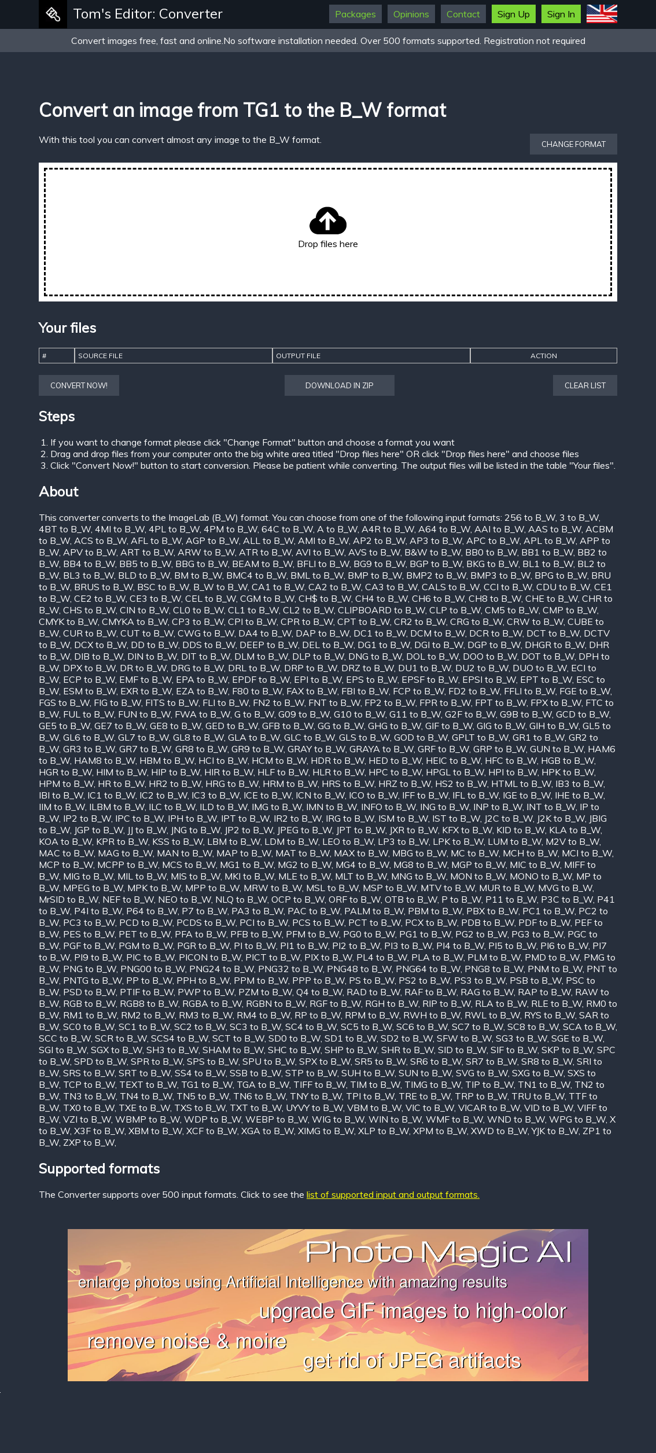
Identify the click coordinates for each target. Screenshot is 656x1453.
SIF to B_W (514, 1049)
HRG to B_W (232, 783)
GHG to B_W (394, 725)
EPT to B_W (546, 679)
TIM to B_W (375, 1084)
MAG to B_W (125, 853)
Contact (463, 14)
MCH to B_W (530, 853)
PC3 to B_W (89, 922)
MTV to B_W (448, 887)
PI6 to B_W (564, 945)
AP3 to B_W (436, 540)
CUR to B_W (89, 633)
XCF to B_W (211, 1130)
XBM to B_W (155, 1130)
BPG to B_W (561, 575)
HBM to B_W (166, 760)
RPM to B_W (372, 1015)
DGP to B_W (494, 644)
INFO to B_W (388, 806)
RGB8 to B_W (149, 1003)
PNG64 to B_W (428, 968)
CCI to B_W (508, 587)
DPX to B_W (89, 668)
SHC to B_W (294, 1049)
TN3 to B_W (89, 1096)
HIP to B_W (175, 772)
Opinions (411, 14)
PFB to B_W (256, 934)
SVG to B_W (482, 1073)
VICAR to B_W (489, 1107)
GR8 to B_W (201, 749)
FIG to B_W (117, 702)
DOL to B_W (432, 656)
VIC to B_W (430, 1107)
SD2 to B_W (407, 1038)
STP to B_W (311, 1073)
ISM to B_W (403, 818)
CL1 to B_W (253, 610)
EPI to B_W (318, 679)
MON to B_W (478, 876)
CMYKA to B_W (135, 621)
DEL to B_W (327, 644)
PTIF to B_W (147, 992)
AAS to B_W (554, 529)
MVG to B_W (565, 887)
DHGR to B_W (555, 644)
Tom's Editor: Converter (148, 13)
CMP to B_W (570, 610)
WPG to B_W (577, 1119)
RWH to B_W (431, 1015)
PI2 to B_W (356, 945)
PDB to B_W (487, 922)
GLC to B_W (309, 737)
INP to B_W (497, 806)
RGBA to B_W (212, 1003)
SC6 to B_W (422, 1026)
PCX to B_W (431, 922)
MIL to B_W (142, 876)
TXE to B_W (144, 1107)
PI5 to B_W (512, 945)
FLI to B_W (225, 702)
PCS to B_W (318, 922)
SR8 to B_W (547, 1061)
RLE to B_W (556, 1003)
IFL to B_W (475, 795)
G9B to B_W (526, 714)
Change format (573, 144)
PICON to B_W (210, 957)
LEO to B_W (348, 841)
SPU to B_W (268, 1061)
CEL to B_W (210, 598)
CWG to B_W (206, 633)
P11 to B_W (511, 899)
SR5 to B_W (380, 1061)
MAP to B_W (243, 853)
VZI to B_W (87, 1119)
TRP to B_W (481, 1096)
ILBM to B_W (117, 806)
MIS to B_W (195, 876)
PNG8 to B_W (494, 968)
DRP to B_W (310, 668)
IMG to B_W (277, 806)
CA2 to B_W (334, 587)
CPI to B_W (252, 621)
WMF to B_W (454, 1119)
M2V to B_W (572, 841)
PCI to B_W (263, 922)
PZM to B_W (265, 992)
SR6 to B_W (436, 1061)
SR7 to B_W (491, 1061)
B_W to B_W (220, 587)
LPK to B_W (458, 841)
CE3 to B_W (155, 598)
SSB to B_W (255, 1073)
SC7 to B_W (477, 1026)
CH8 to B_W (495, 598)
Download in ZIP (339, 385)
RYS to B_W (549, 1015)
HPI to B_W (512, 772)
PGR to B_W (203, 945)
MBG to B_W (419, 853)
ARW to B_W (206, 552)
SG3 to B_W (521, 1038)
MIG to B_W (88, 876)
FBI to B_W (365, 691)
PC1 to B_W (548, 911)
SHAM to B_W (233, 1049)
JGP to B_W (98, 830)
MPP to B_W (212, 887)
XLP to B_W (383, 1130)
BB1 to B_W (547, 552)
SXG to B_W (537, 1073)
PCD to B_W (145, 922)
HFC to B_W (511, 760)
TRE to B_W (425, 1096)
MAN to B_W (184, 853)
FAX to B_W (311, 691)
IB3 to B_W (579, 783)
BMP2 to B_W (436, 575)
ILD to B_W (224, 806)
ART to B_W (147, 552)
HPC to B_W (395, 772)
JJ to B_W (147, 830)
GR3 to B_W (89, 749)
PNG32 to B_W (290, 968)
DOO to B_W (490, 656)
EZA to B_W (202, 691)
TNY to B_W (316, 1096)
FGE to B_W (584, 691)
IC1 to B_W (111, 795)
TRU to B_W (538, 1096)
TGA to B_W (263, 1084)
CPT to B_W (363, 621)
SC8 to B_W (533, 1026)
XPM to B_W (440, 1130)
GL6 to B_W (88, 737)
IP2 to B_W (87, 818)
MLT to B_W (361, 876)
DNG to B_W (375, 656)
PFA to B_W (200, 934)
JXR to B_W (413, 830)
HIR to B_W (228, 772)
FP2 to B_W (389, 702)
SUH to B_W (368, 1073)
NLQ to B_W (241, 899)
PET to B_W (145, 934)
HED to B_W (395, 760)
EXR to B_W (146, 691)
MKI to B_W (249, 876)
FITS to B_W (171, 702)
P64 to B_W (152, 911)
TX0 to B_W (89, 1107)
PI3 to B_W (408, 945)
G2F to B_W (470, 714)
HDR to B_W (337, 760)
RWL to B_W (492, 1015)
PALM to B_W (374, 911)
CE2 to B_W (100, 598)
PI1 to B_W (304, 945)
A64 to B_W (444, 529)
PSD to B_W (89, 992)
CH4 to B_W (381, 598)
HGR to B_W (65, 772)
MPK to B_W (154, 887)
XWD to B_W (499, 1130)
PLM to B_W (494, 957)
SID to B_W (462, 1049)
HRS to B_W (348, 783)
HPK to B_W (567, 772)
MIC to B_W (535, 864)
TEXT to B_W (148, 1084)
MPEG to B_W (93, 887)
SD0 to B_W (294, 1038)
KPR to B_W (122, 841)
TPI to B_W (370, 1096)
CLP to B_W (455, 610)
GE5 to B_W (64, 725)
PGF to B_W (89, 945)
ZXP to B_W (89, 1142)
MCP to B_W (66, 864)
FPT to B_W (500, 702)
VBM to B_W (374, 1107)
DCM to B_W (437, 633)
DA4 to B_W (265, 633)
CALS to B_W (451, 587)
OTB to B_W (411, 899)
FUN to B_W (144, 714)
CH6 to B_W (438, 598)
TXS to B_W (200, 1107)
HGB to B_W (567, 760)
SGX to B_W (116, 1049)
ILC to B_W (172, 806)
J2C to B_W (508, 818)
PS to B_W (372, 980)
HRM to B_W (290, 783)
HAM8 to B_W (104, 760)
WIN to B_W (395, 1119)
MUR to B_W (506, 887)
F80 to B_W (257, 691)
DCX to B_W (100, 644)
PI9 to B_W (98, 957)
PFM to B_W (312, 934)
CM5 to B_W (512, 610)
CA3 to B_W (391, 587)
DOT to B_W (547, 656)
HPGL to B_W (455, 772)
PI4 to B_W (460, 945)
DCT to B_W (553, 633)
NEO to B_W (184, 899)
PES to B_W (89, 934)
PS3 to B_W (480, 980)
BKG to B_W (492, 563)
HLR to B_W (338, 772)
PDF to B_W (544, 922)
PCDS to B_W (205, 922)
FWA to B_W (202, 714)
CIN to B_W (144, 610)
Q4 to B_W (319, 992)
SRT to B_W (145, 1073)
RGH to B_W (391, 1003)
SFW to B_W (464, 1038)
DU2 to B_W (481, 668)
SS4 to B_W (200, 1073)
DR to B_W (143, 668)
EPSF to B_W (429, 679)
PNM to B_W (555, 968)
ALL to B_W (268, 540)
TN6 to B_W (259, 1096)
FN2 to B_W (278, 702)
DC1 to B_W (379, 633)
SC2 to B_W (200, 1026)
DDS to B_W (208, 644)
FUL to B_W (88, 714)
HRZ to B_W (404, 783)
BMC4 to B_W (256, 575)
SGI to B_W (63, 1049)
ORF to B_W (355, 899)
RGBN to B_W (275, 1003)
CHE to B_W (551, 598)
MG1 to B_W (247, 864)
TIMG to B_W (432, 1084)
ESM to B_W (89, 691)
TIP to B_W (489, 1084)
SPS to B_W (212, 1061)
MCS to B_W (189, 864)
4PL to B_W (174, 529)
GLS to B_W (364, 737)
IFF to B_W (425, 795)
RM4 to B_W (263, 1015)
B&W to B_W (432, 552)
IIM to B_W (62, 806)
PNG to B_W (89, 968)
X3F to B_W (99, 1130)
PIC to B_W (150, 957)
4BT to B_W (65, 529)
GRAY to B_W (316, 749)
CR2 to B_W (420, 621)
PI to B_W (255, 945)
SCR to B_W (121, 1038)
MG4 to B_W (362, 864)
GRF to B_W (443, 749)
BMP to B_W (375, 575)
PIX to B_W (328, 957)
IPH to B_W (192, 818)
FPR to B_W (445, 702)
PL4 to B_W (381, 957)
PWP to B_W (206, 992)
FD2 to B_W (474, 691)
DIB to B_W (98, 656)
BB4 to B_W (89, 563)
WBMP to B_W (147, 1119)
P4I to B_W (98, 911)
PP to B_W (149, 980)
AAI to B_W (499, 529)
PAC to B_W (314, 911)
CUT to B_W (147, 633)
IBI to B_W (61, 795)
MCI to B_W (587, 853)
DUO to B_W (540, 668)
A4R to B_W (388, 529)
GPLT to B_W (480, 737)
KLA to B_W (574, 830)
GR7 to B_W (145, 749)
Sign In (561, 14)
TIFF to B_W (319, 1084)
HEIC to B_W (453, 760)
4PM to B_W (230, 529)
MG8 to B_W (420, 864)
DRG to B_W (197, 668)
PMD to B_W (552, 957)
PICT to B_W (272, 957)
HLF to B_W (282, 772)
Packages (355, 14)
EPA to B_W (202, 679)
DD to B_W (154, 644)
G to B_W (254, 714)
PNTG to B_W (92, 980)
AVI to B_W (320, 552)
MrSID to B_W (68, 899)
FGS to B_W (64, 702)
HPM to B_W (66, 783)
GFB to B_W (288, 725)
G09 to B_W (304, 714)
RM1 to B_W (90, 1015)
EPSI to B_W (489, 679)
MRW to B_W (273, 887)
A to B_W (337, 529)
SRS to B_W (89, 1073)
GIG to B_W (501, 725)
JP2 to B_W (248, 830)
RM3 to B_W (206, 1015)
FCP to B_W (418, 691)
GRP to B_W (499, 749)
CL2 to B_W (308, 610)
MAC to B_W (66, 853)
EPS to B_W (371, 679)
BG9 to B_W (379, 563)
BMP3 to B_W (500, 575)
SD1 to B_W (351, 1038)
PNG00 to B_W (152, 968)
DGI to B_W (438, 644)
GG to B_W (341, 725)
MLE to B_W (304, 876)
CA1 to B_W (278, 587)
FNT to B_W (334, 702)
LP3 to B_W (403, 841)
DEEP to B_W (268, 644)
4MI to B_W (120, 529)
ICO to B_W (373, 795)
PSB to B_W (536, 980)
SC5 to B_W (366, 1026)
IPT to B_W (245, 818)
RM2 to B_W (148, 1015)
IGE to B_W (527, 795)
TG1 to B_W (207, 1084)
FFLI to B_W (529, 691)
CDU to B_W (563, 587)
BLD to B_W (144, 575)
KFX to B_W (467, 830)
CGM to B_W (267, 598)
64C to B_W (287, 529)
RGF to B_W (335, 1003)
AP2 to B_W (379, 540)
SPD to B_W (100, 1061)
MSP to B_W (390, 887)
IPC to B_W (139, 818)
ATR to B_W (265, 552)
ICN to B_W (320, 795)
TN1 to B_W (544, 1084)
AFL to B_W (156, 540)
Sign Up (513, 14)
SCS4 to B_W (179, 1038)
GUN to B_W (557, 749)
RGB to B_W (89, 1003)
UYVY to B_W (314, 1107)
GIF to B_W (449, 725)
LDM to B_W (291, 841)
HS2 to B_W (461, 783)
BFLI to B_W (323, 563)
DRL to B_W (254, 668)
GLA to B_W (254, 737)
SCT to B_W (238, 1038)
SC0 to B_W (89, 1026)
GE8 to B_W (175, 725)
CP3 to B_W (198, 621)
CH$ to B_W (324, 598)
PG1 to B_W (425, 934)
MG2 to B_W (304, 864)
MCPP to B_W (127, 864)
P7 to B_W (204, 911)
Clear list (585, 385)
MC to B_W (475, 853)
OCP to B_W (298, 899)
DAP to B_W (322, 633)
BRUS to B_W (103, 587)
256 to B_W (529, 517)
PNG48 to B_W (359, 968)
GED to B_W (231, 725)
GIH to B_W (553, 725)
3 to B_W (579, 517)
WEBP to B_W (276, 1119)
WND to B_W (516, 1119)
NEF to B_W (128, 899)
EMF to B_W (145, 679)
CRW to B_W (535, 621)
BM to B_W (198, 575)
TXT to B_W (256, 1107)
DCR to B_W (495, 633)
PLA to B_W (437, 957)
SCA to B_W (589, 1026)
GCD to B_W (582, 714)
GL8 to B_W (198, 737)
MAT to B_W (302, 853)
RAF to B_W (430, 992)
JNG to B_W (195, 830)
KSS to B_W (177, 841)
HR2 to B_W (175, 783)
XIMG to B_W (326, 1130)
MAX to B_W (361, 853)
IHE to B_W (579, 795)
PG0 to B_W (369, 934)
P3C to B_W (567, 899)
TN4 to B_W (146, 1096)
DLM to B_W (261, 656)
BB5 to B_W (145, 563)
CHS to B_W (89, 610)
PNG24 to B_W (221, 968)
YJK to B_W (555, 1130)
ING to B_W (444, 806)
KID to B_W (520, 830)
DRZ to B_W (367, 668)
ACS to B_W (100, 540)
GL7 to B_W (143, 737)
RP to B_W (317, 1015)
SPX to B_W (325, 1061)
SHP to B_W (351, 1049)
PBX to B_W (492, 911)
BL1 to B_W (547, 563)
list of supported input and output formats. (393, 1194)
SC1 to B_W (144, 1026)
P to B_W (461, 899)
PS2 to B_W (424, 980)
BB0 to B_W (491, 552)
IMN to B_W (331, 806)
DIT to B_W (205, 656)
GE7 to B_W (120, 725)
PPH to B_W (203, 980)
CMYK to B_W (68, 621)
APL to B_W (550, 540)
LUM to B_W (514, 841)
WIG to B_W (338, 1119)
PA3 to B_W (257, 911)
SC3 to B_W (255, 1026)
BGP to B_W (436, 563)
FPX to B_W (555, 702)
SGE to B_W (577, 1038)
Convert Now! (79, 385)
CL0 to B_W (198, 610)
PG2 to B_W (481, 934)
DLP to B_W (318, 656)
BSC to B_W (163, 587)
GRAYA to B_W (381, 749)
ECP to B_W (89, 679)
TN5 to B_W (202, 1096)
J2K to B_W (561, 818)
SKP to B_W (567, 1049)
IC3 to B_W (215, 795)
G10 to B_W (359, 714)
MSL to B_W (332, 887)
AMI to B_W (323, 540)
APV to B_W (89, 552)
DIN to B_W (152, 656)
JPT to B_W (360, 830)
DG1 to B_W (384, 644)
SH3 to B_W (172, 1049)
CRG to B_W (476, 621)
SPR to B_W (157, 1061)
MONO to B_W (541, 876)
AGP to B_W (212, 540)
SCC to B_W (65, 1038)
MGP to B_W (478, 864)
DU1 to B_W (424, 668)
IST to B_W (456, 818)
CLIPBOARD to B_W (381, 610)
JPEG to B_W (304, 830)
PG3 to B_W (537, 934)
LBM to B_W (233, 841)
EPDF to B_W (261, 679)
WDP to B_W (212, 1119)
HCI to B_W (223, 760)
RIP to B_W (446, 1003)
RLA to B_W (501, 1003)
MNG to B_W (418, 876)
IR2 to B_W (298, 818)
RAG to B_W (487, 992)
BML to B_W (317, 575)
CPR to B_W (307, 621)
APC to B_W (492, 540)
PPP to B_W (318, 980)
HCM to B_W (279, 760)
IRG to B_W (350, 818)
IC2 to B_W (163, 795)
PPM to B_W (261, 980)
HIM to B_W (121, 772)
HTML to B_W (521, 783)
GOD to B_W (421, 737)
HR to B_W (121, 783)
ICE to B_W (268, 795)
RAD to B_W (373, 992)
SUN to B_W (425, 1073)
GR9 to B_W (257, 749)
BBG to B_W (201, 563)
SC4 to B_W (311, 1026)
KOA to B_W (65, 841)
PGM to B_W (146, 945)
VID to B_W (548, 1107)
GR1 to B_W (539, 737)
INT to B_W (551, 806)
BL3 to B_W (88, 575)
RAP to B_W (544, 992)
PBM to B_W (435, 911)
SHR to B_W (407, 1049)
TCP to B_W (89, 1084)
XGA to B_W (267, 1130)
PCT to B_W (374, 922)
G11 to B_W (415, 714)
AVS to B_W (374, 552)
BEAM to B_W (262, 563)
